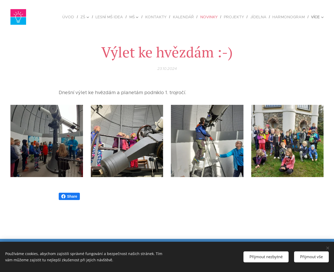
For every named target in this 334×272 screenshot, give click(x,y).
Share (69, 196)
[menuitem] (80, 16)
